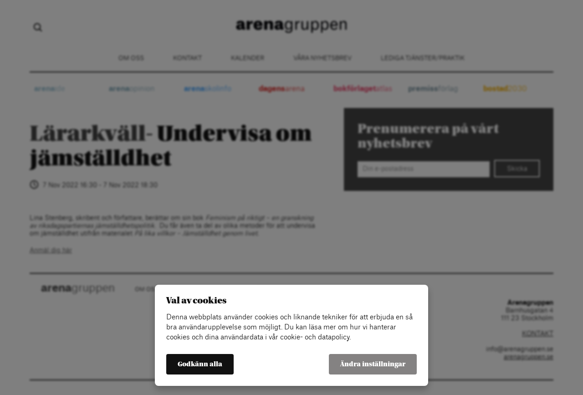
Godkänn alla (200, 364)
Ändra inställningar (372, 364)
